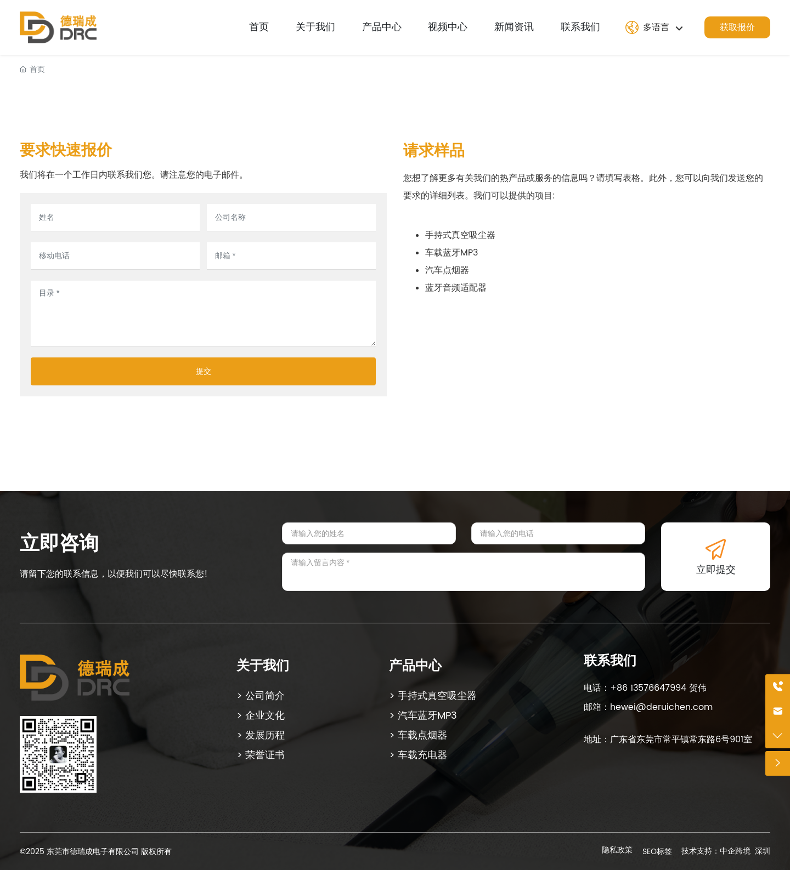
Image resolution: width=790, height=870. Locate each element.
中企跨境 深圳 (745, 851)
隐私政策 (617, 850)
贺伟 (696, 688)
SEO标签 (657, 851)
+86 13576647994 (648, 688)
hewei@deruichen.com (661, 707)
